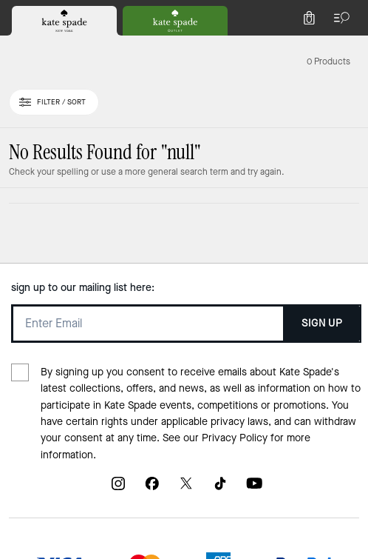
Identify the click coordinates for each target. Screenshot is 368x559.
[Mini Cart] (309, 18)
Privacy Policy (235, 438)
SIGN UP (321, 323)
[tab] (64, 21)
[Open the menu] (338, 17)
